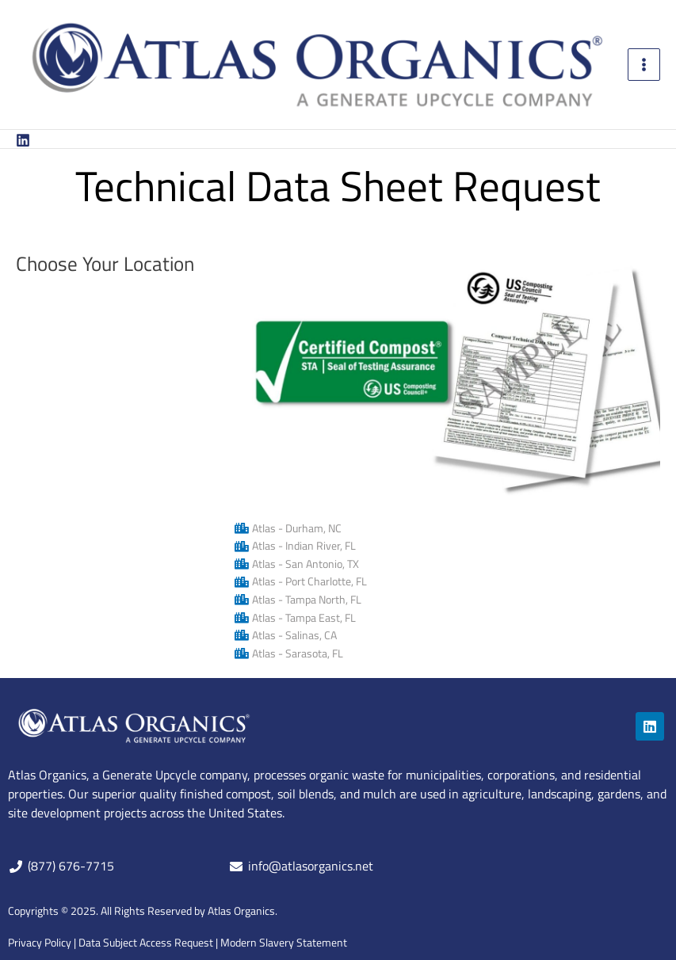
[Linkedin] (23, 140)
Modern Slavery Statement (283, 942)
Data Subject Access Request (145, 942)
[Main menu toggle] (644, 65)
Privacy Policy (39, 942)
